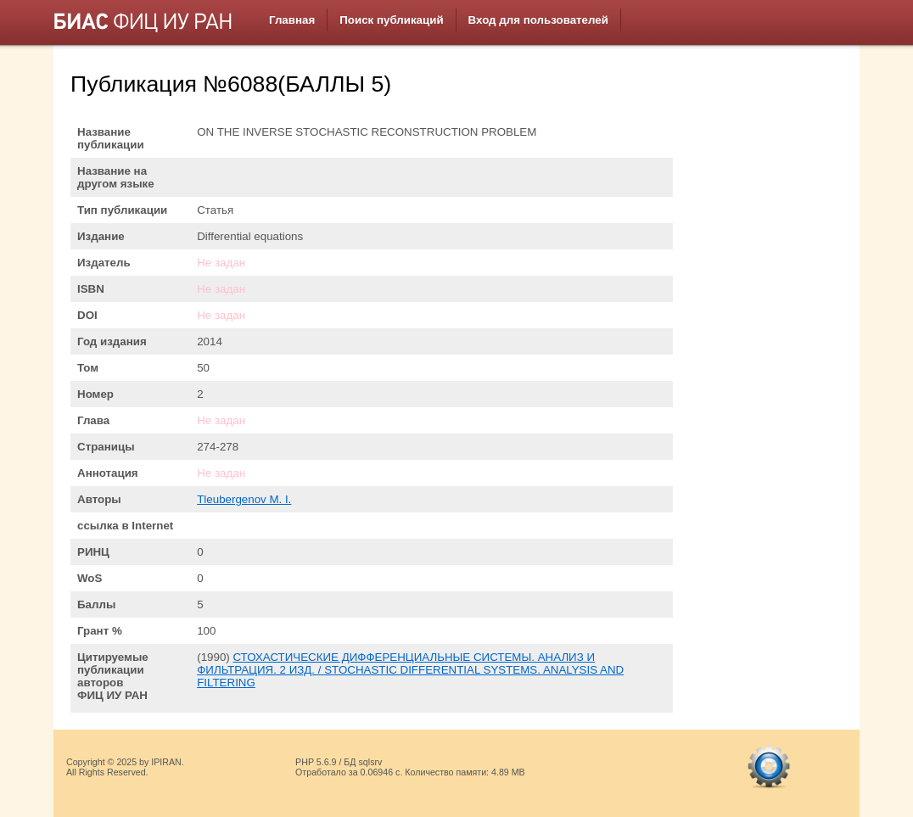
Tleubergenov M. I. (244, 499)
